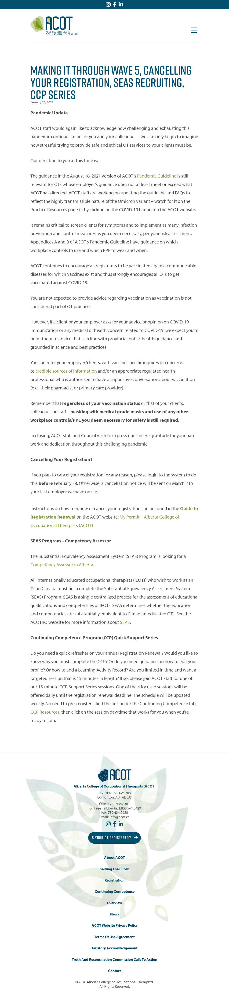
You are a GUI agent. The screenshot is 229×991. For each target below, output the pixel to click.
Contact (114, 971)
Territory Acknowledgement (114, 948)
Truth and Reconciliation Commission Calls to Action (114, 959)
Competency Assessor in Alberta (61, 564)
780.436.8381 (120, 803)
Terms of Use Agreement (114, 937)
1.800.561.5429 (129, 808)
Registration (114, 880)
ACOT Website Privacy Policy (115, 925)
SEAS (125, 622)
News (114, 914)
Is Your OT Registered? (114, 838)
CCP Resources (44, 712)
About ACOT (114, 857)
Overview (114, 903)
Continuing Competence (114, 891)
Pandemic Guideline (156, 176)
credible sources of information (66, 371)
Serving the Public (114, 869)
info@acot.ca (119, 816)
